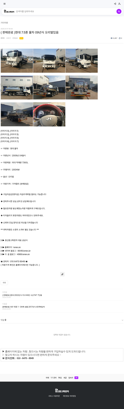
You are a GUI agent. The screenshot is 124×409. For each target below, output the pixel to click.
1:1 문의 (53, 378)
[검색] (119, 11)
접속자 (73, 377)
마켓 (47, 378)
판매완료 (15, 38)
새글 (65, 378)
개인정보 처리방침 (69, 396)
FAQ (60, 378)
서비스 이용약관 (54, 396)
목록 (4, 283)
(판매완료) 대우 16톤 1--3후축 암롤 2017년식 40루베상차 (23, 307)
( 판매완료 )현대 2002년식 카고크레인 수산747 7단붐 (22, 295)
